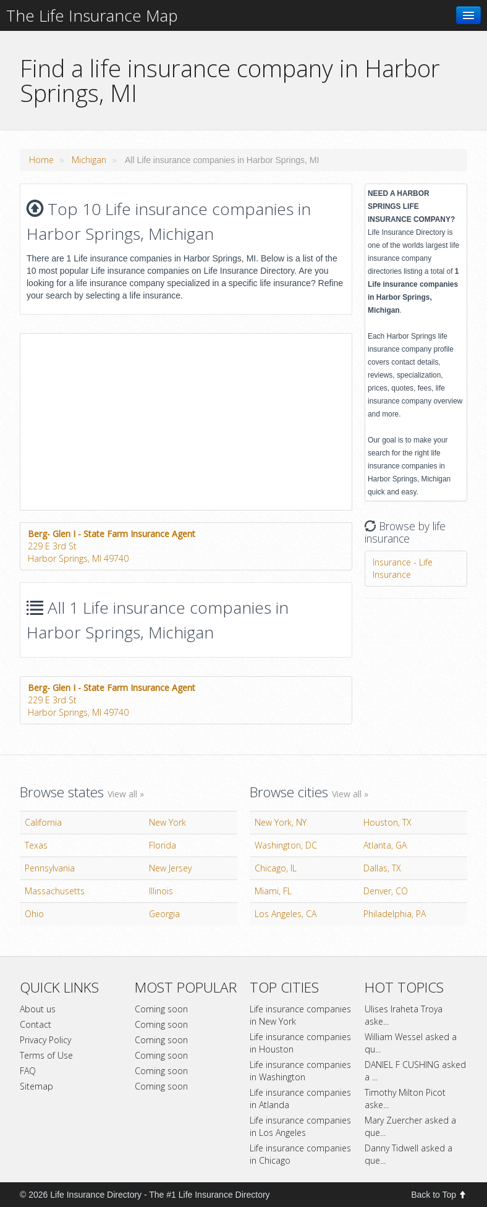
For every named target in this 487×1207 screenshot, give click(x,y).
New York (167, 822)
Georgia (164, 914)
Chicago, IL (276, 868)
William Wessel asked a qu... (411, 1043)
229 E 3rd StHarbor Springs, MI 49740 (111, 546)
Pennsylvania (50, 868)
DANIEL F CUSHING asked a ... (415, 1071)
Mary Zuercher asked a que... (410, 1126)
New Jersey (170, 868)
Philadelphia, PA (394, 914)
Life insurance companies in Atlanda (300, 1098)
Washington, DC (286, 845)
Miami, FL (273, 891)
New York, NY (281, 822)
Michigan (89, 160)
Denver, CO (385, 891)
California (43, 822)
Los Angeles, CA (285, 914)
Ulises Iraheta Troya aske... (404, 1015)
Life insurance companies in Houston (300, 1043)
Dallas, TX (382, 868)
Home (41, 160)
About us (38, 1009)
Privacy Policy (45, 1040)
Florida (162, 845)
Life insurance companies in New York (300, 1015)
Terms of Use (46, 1055)
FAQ (28, 1071)
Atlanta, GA (385, 845)
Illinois (161, 891)
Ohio (34, 914)
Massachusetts (55, 891)
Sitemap (36, 1086)
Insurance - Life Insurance (403, 568)
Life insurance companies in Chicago (300, 1154)
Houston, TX (387, 822)
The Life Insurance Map (92, 15)
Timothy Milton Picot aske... (405, 1098)
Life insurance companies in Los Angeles (300, 1126)
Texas (36, 845)
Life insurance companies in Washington (300, 1071)
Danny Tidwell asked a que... (408, 1154)
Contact (35, 1024)
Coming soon (161, 1009)
